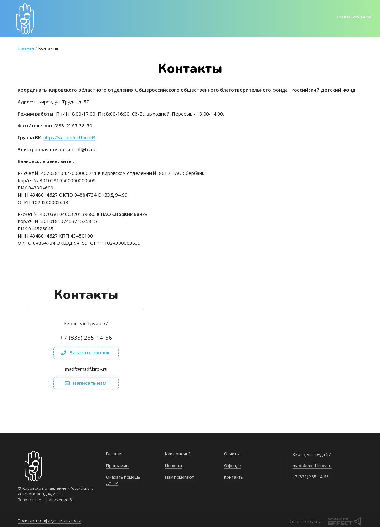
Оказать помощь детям (123, 479)
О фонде (232, 465)
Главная (26, 48)
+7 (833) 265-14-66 (352, 17)
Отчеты (232, 454)
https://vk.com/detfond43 (71, 137)
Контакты (234, 477)
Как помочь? (177, 454)
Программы (117, 465)
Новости (173, 465)
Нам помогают (179, 477)
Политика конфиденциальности (49, 519)
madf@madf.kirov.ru (86, 369)
